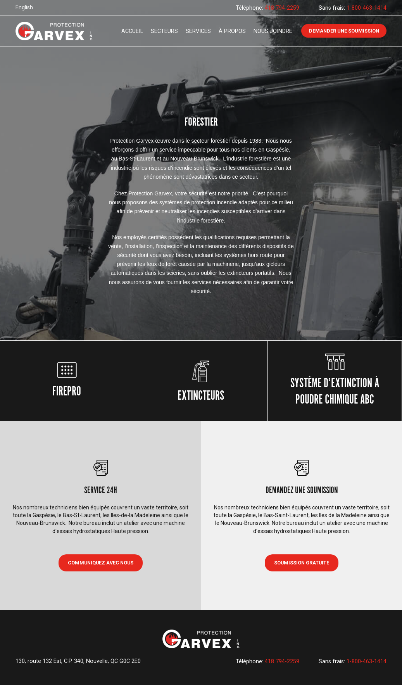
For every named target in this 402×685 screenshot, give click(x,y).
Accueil (132, 31)
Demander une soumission (344, 31)
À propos (232, 31)
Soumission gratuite (301, 563)
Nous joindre (273, 31)
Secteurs (164, 31)
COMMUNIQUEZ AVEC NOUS (100, 563)
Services (198, 31)
